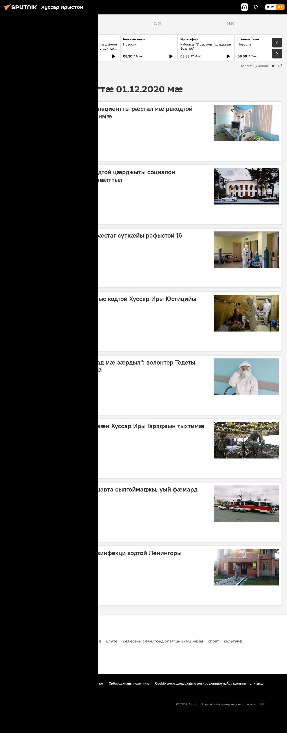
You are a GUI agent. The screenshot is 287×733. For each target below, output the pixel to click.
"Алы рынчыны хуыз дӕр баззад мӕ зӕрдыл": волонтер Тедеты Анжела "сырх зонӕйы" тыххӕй (101, 366)
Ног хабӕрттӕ (58, 154)
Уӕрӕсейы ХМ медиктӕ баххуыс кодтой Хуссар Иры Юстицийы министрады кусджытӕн (102, 302)
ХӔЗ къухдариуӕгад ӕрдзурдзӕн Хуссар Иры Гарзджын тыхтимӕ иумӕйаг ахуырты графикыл (106, 429)
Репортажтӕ (19, 408)
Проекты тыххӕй (18, 683)
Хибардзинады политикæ (129, 683)
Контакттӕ (94, 683)
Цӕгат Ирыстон (54, 535)
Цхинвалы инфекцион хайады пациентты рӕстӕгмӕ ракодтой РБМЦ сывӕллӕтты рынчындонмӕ (100, 112)
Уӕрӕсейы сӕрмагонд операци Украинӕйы (162, 641)
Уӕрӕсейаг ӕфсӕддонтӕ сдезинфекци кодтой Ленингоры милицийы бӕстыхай (95, 556)
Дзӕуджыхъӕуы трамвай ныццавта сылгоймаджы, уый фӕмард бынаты (102, 493)
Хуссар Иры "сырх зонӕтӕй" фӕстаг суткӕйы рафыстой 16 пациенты (95, 239)
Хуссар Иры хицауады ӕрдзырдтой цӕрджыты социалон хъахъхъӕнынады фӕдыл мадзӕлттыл (91, 175)
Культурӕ (233, 641)
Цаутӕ (83, 535)
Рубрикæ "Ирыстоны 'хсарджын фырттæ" (205, 46)
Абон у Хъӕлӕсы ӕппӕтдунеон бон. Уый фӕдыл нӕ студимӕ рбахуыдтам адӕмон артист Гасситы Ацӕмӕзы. (91, 50)
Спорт (213, 641)
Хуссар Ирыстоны (23, 154)
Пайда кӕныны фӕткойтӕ (59, 683)
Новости (15, 44)
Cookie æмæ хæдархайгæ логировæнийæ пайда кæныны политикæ (209, 683)
